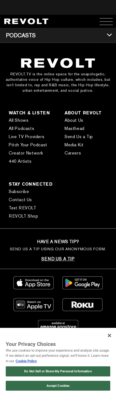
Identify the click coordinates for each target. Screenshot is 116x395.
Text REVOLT (22, 208)
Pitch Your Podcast (28, 145)
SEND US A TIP (57, 259)
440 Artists (20, 161)
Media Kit (74, 145)
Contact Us (20, 200)
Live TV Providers (26, 136)
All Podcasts (21, 128)
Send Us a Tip (79, 136)
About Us (74, 120)
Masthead (75, 128)
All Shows (18, 120)
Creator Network (26, 153)
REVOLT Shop (23, 216)
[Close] (109, 335)
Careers (73, 153)
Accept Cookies (58, 386)
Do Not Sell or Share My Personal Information (58, 371)
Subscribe (19, 191)
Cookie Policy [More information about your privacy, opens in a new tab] (26, 361)
